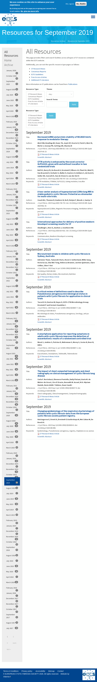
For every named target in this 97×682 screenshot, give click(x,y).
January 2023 (12, 257)
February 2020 (12, 454)
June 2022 (12, 297)
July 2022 (12, 291)
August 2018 (12, 555)
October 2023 (12, 206)
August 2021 (12, 354)
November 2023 (12, 200)
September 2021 (12, 346)
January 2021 (12, 392)
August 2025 (12, 89)
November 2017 (12, 605)
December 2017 (12, 599)
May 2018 (12, 571)
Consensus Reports (38, 71)
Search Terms (52, 99)
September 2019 (12, 481)
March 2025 (12, 116)
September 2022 (12, 279)
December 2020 (12, 397)
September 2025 (12, 82)
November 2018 (12, 537)
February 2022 (12, 319)
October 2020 (12, 408)
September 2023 (12, 212)
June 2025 (12, 100)
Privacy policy (26, 671)
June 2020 (12, 431)
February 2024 (12, 190)
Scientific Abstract (45, 157)
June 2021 (12, 364)
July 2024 (12, 162)
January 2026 (12, 71)
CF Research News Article (49, 154)
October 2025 (12, 77)
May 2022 (12, 302)
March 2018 (12, 582)
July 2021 (12, 358)
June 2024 (12, 167)
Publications (72, 84)
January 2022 (12, 324)
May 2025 (12, 105)
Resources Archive (58, 41)
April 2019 (12, 509)
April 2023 (12, 240)
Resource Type (32, 89)
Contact (60, 671)
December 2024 (12, 133)
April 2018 (12, 577)
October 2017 (12, 610)
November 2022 (12, 268)
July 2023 (12, 224)
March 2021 (12, 380)
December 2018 (12, 532)
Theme (49, 89)
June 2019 (12, 499)
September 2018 (12, 548)
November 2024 (12, 139)
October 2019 (12, 475)
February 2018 (12, 588)
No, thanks (81, 3)
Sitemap (51, 671)
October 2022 (12, 273)
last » (9, 649)
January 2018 (12, 594)
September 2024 (12, 150)
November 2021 (12, 335)
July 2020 (12, 426)
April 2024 (12, 178)
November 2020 (12, 402)
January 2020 (12, 459)
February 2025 (12, 122)
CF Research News (38, 69)
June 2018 (12, 566)
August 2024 (12, 156)
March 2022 (12, 313)
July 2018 (12, 561)
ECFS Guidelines (37, 74)
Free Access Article (35, 101)
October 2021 (12, 341)
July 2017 (12, 628)
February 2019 (12, 521)
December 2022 (12, 262)
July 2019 (12, 493)
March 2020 (12, 447)
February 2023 (12, 252)
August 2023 (12, 218)
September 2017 (12, 615)
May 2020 (12, 437)
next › (15, 643)
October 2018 (12, 543)
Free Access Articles (39, 77)
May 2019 (12, 504)
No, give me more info (30, 11)
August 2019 (12, 488)
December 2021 (12, 330)
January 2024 (12, 195)
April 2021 (12, 375)
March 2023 (12, 245)
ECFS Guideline (35, 99)
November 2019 (12, 470)
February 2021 (12, 386)
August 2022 (12, 286)
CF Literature (35, 104)
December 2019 (12, 464)
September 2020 (12, 414)
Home (7, 60)
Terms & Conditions (11, 671)
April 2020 (12, 442)
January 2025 (12, 128)
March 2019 (12, 515)
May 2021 (12, 369)
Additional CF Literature (40, 80)
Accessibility (40, 671)
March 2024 (12, 183)
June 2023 (12, 229)
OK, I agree (70, 3)
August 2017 (12, 622)
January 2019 (12, 526)
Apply (74, 104)
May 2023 (12, 235)
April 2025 (12, 111)
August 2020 (12, 421)
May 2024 (12, 173)
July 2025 (12, 94)
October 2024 (12, 144)
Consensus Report (35, 96)
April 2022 (12, 307)
